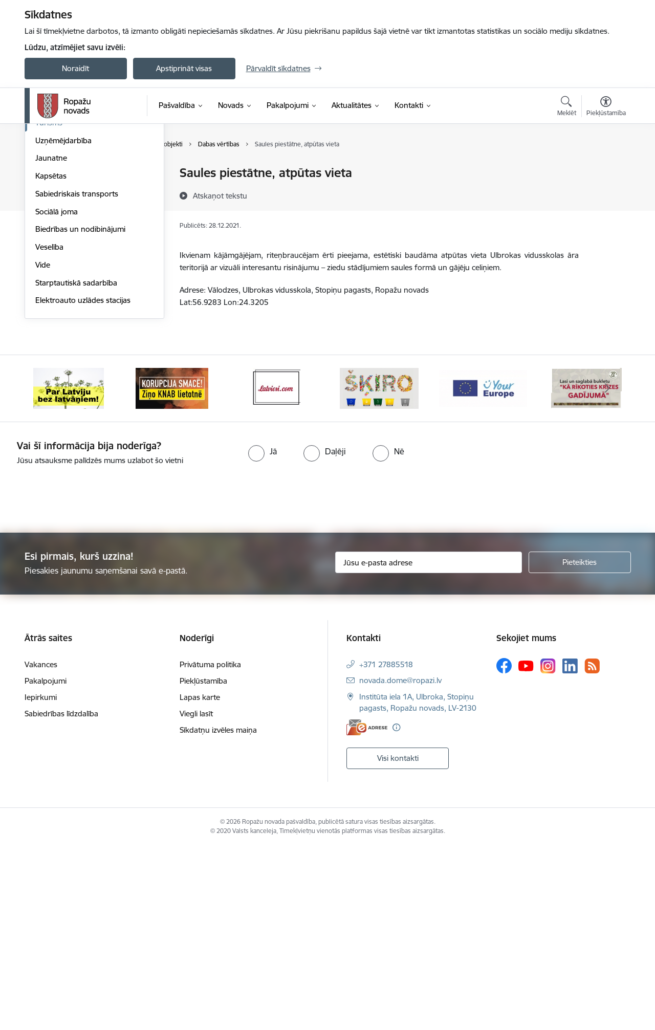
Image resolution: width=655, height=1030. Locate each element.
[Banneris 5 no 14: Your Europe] (483, 571)
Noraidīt (75, 68)
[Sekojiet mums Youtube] (526, 849)
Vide (42, 448)
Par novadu (55, 174)
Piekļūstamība (203, 864)
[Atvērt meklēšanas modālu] (566, 107)
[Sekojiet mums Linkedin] (570, 849)
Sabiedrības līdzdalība (61, 897)
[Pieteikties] (580, 746)
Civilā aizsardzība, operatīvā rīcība (92, 217)
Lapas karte (200, 881)
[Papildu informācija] (396, 911)
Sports (46, 288)
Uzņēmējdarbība (63, 324)
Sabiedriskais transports (76, 377)
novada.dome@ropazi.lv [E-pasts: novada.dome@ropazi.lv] (400, 864)
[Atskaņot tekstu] (220, 195)
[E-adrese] (366, 911)
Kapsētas (51, 359)
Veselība (49, 430)
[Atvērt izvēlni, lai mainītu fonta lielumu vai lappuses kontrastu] (606, 107)
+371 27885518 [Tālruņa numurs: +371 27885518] (386, 848)
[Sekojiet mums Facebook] (504, 849)
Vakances (41, 848)
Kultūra (47, 270)
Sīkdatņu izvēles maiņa (218, 913)
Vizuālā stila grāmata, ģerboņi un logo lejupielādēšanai (91, 195)
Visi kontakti (398, 941)
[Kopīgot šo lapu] (605, 194)
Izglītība (48, 253)
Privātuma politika (210, 848)
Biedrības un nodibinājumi (80, 413)
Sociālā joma (56, 395)
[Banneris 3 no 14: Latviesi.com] (275, 571)
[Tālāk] (607, 572)
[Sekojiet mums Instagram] (548, 849)
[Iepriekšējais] (48, 572)
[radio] (262, 635)
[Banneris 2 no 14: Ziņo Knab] (172, 571)
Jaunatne (51, 341)
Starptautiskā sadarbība (76, 466)
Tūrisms (48, 306)
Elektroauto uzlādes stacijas (82, 484)
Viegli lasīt (196, 897)
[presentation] (85, 678)
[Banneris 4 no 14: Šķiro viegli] (379, 571)
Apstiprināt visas (184, 68)
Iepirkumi (41, 881)
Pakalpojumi (46, 864)
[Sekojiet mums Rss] (592, 849)
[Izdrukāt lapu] (605, 168)
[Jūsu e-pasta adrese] (428, 746)
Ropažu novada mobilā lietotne (88, 235)
